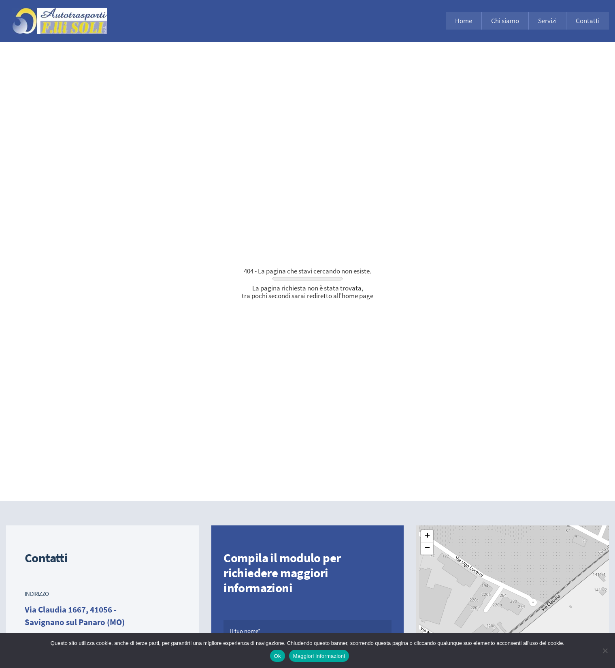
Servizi (547, 20)
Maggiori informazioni (319, 656)
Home (463, 20)
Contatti (588, 20)
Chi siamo (505, 20)
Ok (277, 656)
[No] (605, 651)
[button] (427, 536)
